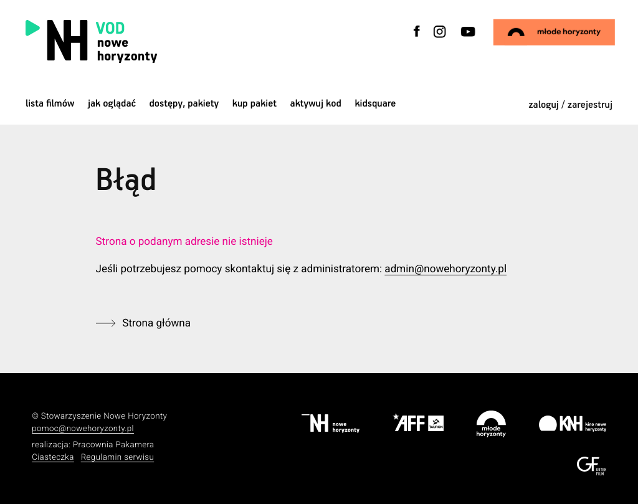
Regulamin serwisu (118, 457)
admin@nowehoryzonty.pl (445, 269)
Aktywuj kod (315, 104)
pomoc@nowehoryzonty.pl (83, 429)
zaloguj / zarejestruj (570, 105)
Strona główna (156, 323)
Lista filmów (50, 104)
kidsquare (375, 104)
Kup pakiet (254, 104)
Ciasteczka (53, 457)
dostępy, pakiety (184, 104)
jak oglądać (112, 104)
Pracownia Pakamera (114, 445)
